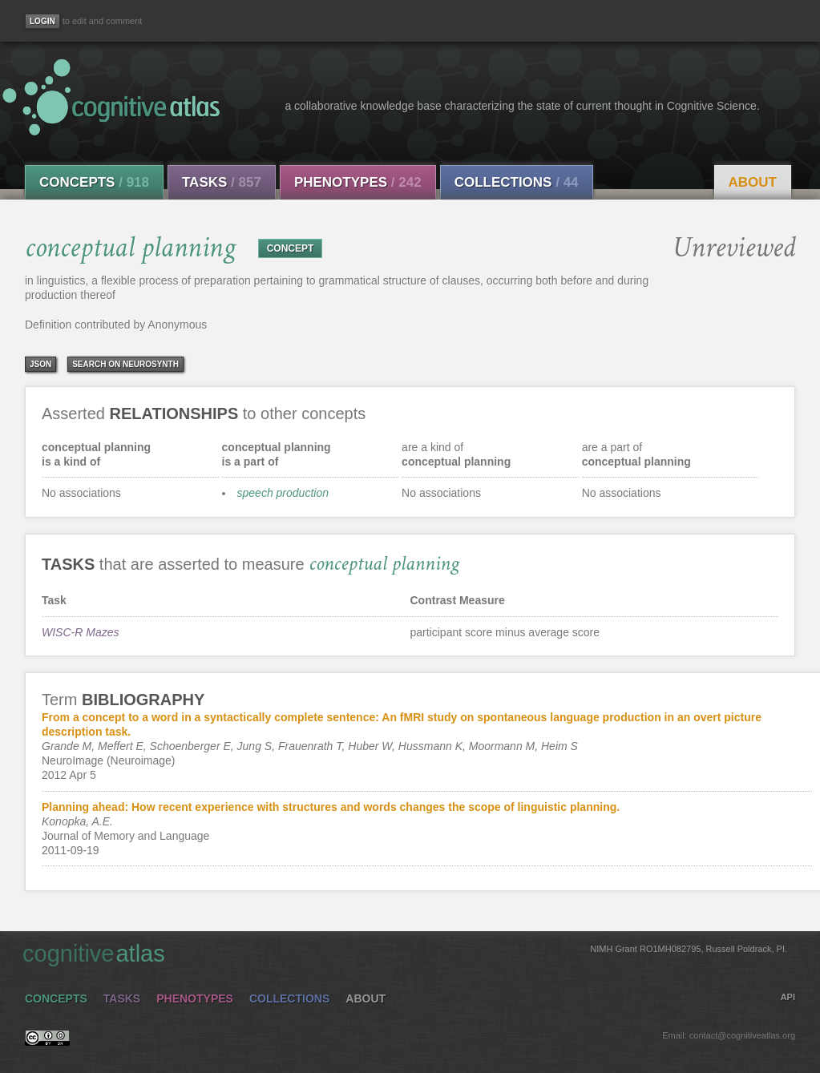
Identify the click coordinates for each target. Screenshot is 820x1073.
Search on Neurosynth (125, 364)
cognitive (404, 952)
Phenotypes (358, 182)
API (788, 997)
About (753, 182)
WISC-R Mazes (80, 632)
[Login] (42, 21)
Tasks (221, 182)
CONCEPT (290, 248)
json (40, 364)
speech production (283, 492)
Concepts (94, 182)
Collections (516, 182)
